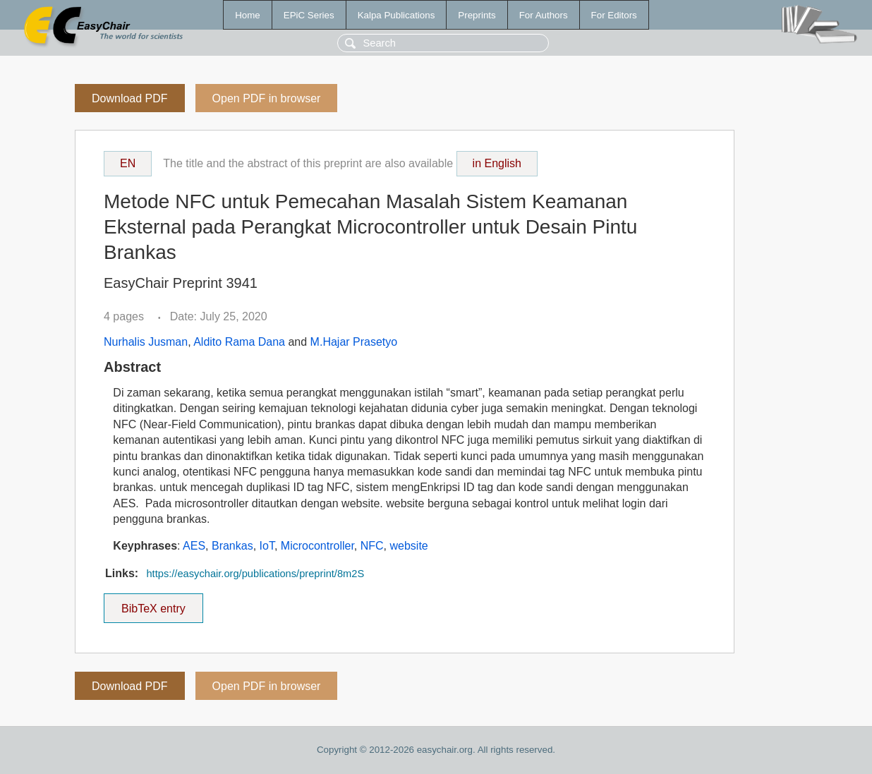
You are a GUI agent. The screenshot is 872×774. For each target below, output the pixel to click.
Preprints (476, 15)
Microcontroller (317, 546)
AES (194, 546)
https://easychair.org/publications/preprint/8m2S (255, 573)
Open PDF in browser (266, 98)
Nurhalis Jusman (146, 342)
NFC (372, 546)
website (409, 546)
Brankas (232, 546)
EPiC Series (309, 15)
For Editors (614, 15)
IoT (267, 546)
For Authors (543, 15)
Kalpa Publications (396, 15)
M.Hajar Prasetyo (354, 342)
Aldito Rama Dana (239, 342)
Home (247, 15)
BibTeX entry (153, 604)
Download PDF (130, 98)
